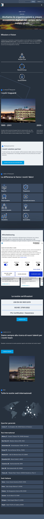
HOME (20, 11)
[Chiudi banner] (42, 243)
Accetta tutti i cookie (35, 274)
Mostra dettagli (36, 269)
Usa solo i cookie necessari (8, 274)
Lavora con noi (7, 351)
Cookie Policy (23, 257)
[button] (40, 1)
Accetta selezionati (22, 274)
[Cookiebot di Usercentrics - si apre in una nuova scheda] (33, 243)
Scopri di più (22, 319)
